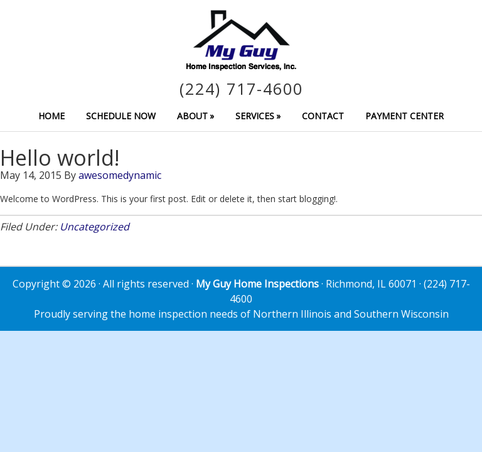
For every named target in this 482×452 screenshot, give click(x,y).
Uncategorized (94, 227)
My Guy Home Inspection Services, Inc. (241, 40)
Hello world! (60, 157)
